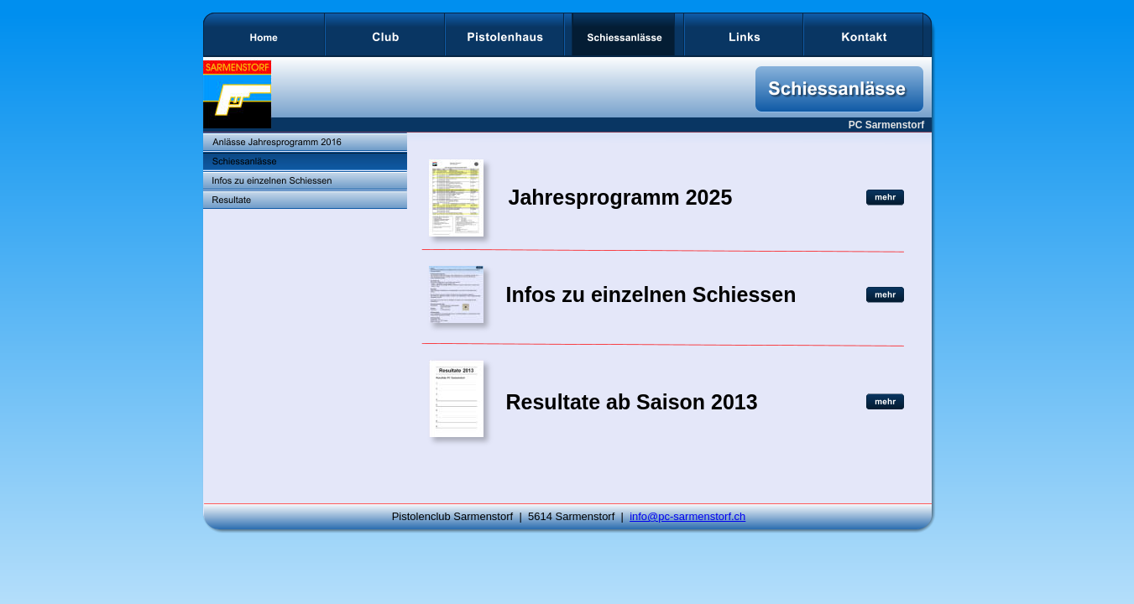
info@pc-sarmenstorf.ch (687, 516)
